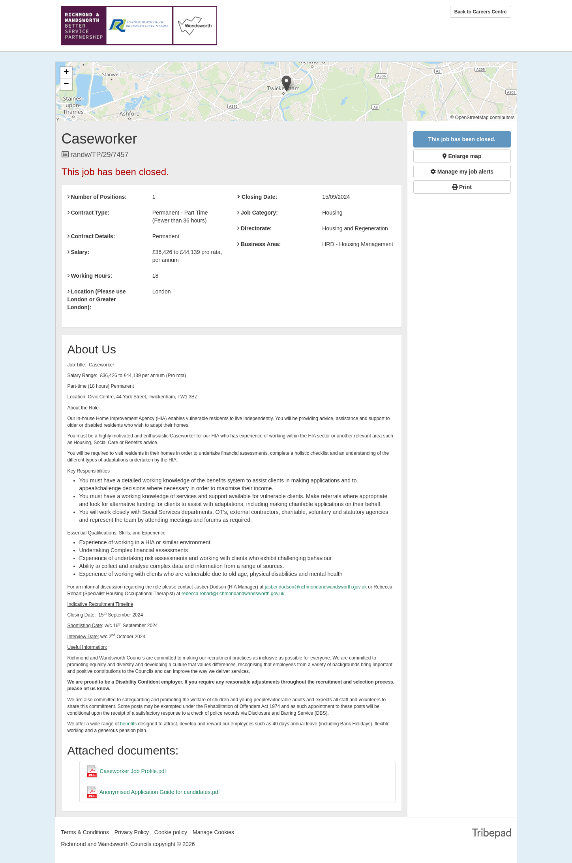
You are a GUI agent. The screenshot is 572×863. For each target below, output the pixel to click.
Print (462, 187)
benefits (128, 724)
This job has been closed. (461, 139)
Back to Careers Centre (480, 12)
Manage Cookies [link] (213, 832)
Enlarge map (462, 156)
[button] (286, 83)
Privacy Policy (131, 832)
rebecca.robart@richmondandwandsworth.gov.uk (233, 593)
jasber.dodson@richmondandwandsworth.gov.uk (316, 587)
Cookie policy (170, 832)
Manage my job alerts (461, 171)
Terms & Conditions (85, 832)
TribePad (491, 834)
